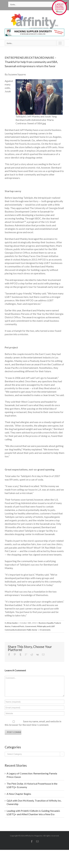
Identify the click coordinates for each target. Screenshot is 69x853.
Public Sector (32, 630)
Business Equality (46, 623)
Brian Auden (12, 623)
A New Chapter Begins (19, 793)
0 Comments (45, 630)
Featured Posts (17, 626)
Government (30, 626)
